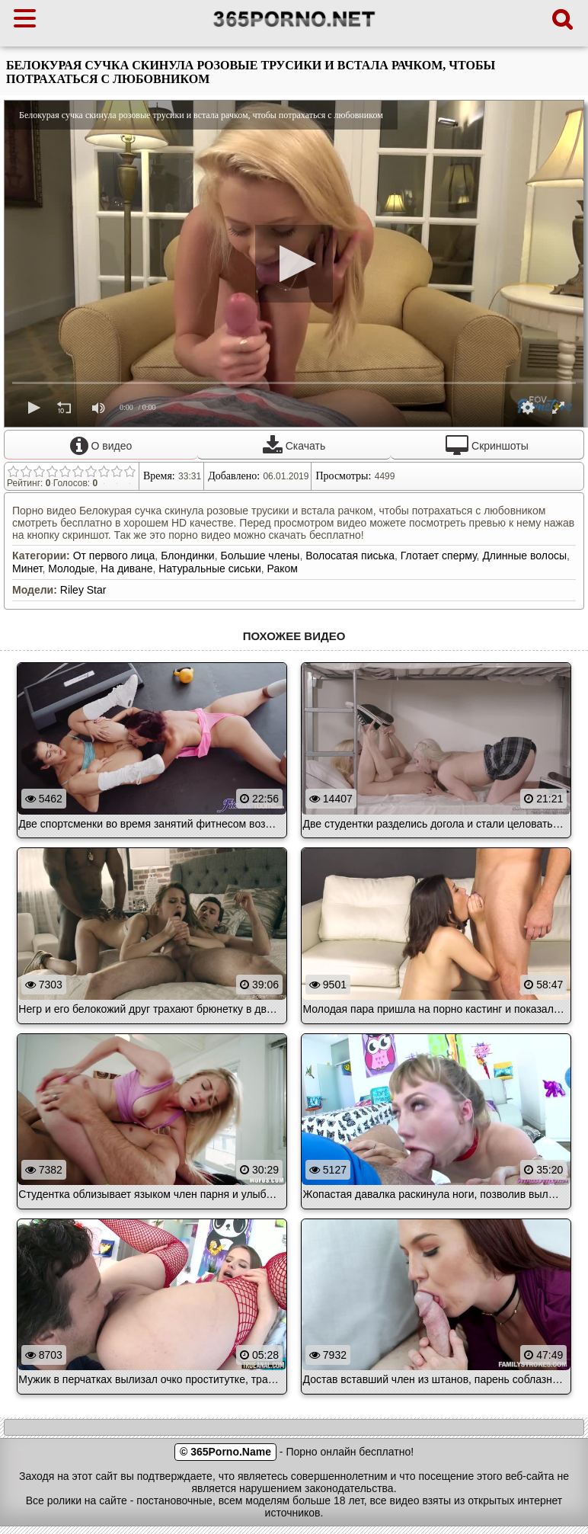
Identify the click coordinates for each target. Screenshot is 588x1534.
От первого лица (114, 555)
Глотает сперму (439, 555)
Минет (27, 568)
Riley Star (83, 590)
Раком (282, 568)
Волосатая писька (350, 555)
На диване (126, 568)
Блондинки (188, 555)
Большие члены (259, 555)
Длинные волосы (524, 555)
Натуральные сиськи (209, 568)
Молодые (71, 568)
